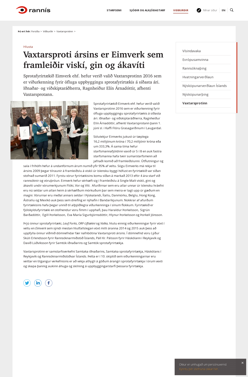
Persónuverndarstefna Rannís (79, 367)
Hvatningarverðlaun (197, 77)
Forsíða (35, 31)
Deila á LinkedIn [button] (37, 283)
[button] (28, 47)
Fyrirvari (65, 357)
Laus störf (196, 343)
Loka (242, 362)
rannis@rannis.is (136, 335)
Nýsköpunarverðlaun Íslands (204, 86)
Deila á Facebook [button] (48, 283)
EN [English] (223, 10)
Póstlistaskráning (201, 352)
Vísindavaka (191, 51)
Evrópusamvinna (195, 59)
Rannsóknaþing (194, 68)
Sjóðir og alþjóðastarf (147, 10)
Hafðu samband (200, 326)
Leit (232, 10)
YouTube (148, 349)
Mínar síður (210, 10)
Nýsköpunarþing (195, 94)
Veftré (64, 351)
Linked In (140, 349)
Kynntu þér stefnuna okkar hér (198, 369)
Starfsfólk (196, 335)
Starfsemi (114, 10)
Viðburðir (48, 31)
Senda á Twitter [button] (27, 283)
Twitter (131, 349)
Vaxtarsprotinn (65, 31)
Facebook (122, 349)
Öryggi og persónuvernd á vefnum (81, 362)
